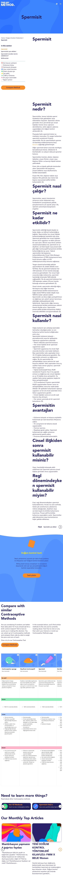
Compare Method (13, 88)
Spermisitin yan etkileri (8, 51)
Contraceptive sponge (9, 669)
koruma (35, 145)
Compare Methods (9, 645)
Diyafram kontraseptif (27, 669)
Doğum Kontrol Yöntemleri (14, 38)
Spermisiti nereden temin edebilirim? (9, 55)
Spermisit (4, 49)
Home (3, 38)
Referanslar (5, 58)
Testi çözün (31, 575)
